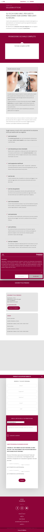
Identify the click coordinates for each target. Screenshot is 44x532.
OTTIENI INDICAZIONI (12, 304)
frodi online (22, 519)
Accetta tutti (35, 276)
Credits (22, 516)
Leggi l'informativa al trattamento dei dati (17, 444)
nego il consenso (24, 464)
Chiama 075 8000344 (13, 308)
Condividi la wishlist (13, 435)
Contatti (22, 524)
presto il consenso (13, 463)
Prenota (22, 480)
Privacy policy (22, 513)
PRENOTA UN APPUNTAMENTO (22, 376)
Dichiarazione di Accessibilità (22, 521)
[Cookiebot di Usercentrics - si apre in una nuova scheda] (37, 255)
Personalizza (37, 272)
